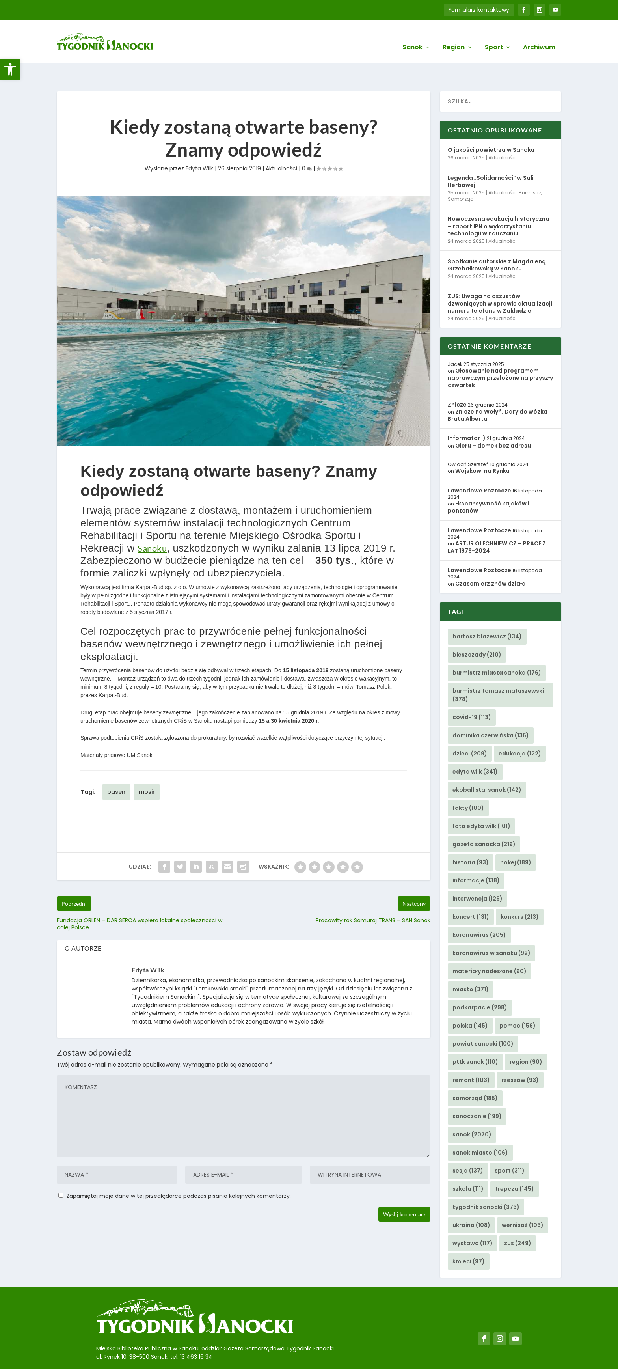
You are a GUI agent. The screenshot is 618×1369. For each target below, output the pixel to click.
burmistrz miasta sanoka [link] (496, 648)
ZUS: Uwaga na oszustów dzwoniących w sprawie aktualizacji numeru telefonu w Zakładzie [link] (500, 279)
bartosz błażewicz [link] (487, 612)
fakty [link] (468, 783)
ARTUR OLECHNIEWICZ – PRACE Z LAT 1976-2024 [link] (497, 522)
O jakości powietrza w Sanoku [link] (491, 125)
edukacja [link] (520, 729)
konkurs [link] (520, 892)
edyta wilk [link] (475, 747)
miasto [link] (470, 965)
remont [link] (471, 1055)
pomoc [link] (517, 1001)
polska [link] (470, 1001)
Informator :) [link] (467, 414)
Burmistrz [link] (530, 168)
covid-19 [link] (471, 693)
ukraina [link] (471, 1201)
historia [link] (470, 838)
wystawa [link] (472, 1219)
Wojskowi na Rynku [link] (482, 446)
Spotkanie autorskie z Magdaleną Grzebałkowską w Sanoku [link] (497, 240)
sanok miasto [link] (480, 1128)
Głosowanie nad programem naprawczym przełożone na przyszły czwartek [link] (500, 353)
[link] (10, 69)
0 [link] (307, 144)
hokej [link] (515, 838)
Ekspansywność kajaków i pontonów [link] (488, 482)
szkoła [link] (468, 1164)
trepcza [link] (514, 1164)
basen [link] (116, 767)
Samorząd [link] (461, 174)
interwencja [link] (477, 874)
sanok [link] (471, 1110)
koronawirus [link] (479, 910)
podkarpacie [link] (479, 983)
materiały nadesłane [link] (489, 947)
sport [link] (510, 1146)
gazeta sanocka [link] (484, 820)
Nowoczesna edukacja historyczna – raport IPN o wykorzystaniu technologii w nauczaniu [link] (498, 201)
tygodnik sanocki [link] (485, 1182)
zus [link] (517, 1219)
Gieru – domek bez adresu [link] (493, 421)
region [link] (526, 1037)
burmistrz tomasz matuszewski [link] (498, 670)
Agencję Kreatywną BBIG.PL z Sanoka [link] (316, 1352)
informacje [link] (476, 856)
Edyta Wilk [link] (199, 144)
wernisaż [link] (523, 1201)
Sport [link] (494, 36)
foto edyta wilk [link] (481, 802)
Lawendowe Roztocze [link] (479, 466)
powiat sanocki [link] (483, 1019)
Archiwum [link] (539, 36)
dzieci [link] (469, 729)
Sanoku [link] (152, 524)
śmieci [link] (468, 1237)
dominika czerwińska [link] (490, 711)
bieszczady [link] (476, 630)
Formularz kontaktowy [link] (479, 10)
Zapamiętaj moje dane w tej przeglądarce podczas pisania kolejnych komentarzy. (178, 1171)
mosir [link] (147, 767)
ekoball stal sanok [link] (486, 765)
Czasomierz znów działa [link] (490, 559)
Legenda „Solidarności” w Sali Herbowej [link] (491, 156)
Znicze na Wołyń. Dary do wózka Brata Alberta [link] (497, 390)
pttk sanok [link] (475, 1037)
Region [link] (454, 36)
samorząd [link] (475, 1074)
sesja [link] (467, 1146)
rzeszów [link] (520, 1055)
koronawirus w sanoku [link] (491, 929)
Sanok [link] (412, 36)
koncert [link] (470, 892)
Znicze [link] (457, 380)
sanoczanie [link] (477, 1092)
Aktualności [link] (281, 144)
